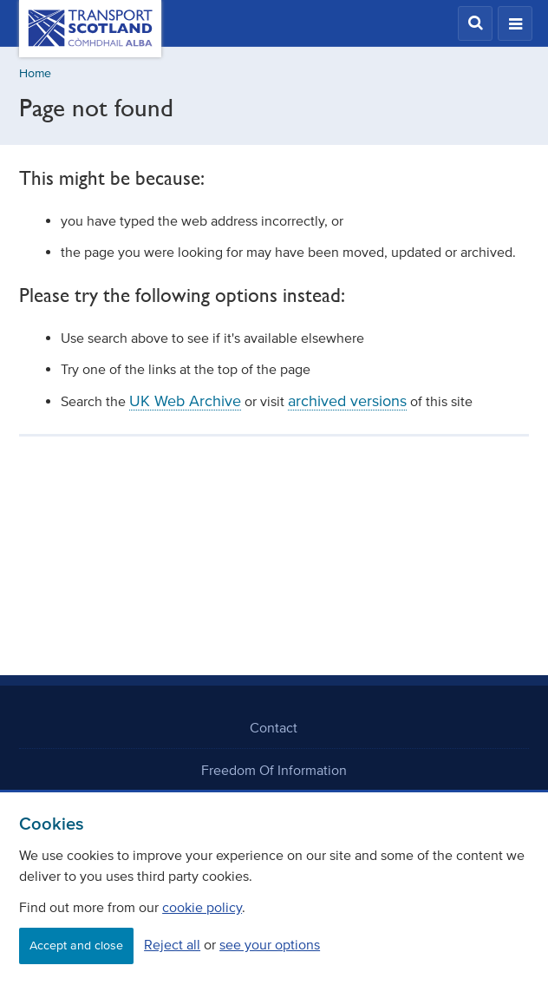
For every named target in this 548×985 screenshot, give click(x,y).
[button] (475, 23)
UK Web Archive (185, 401)
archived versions (347, 401)
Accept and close (76, 945)
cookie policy (202, 907)
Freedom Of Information (274, 770)
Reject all (172, 944)
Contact (273, 727)
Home (35, 73)
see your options (269, 944)
